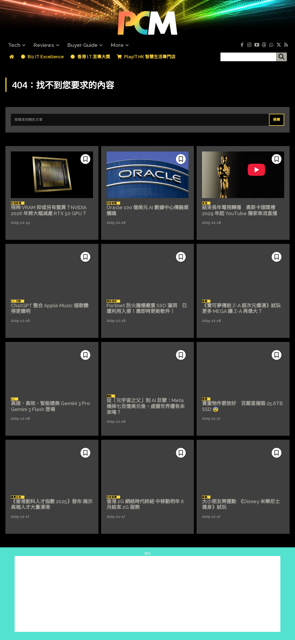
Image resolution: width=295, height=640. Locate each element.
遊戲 (204, 301)
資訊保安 (112, 301)
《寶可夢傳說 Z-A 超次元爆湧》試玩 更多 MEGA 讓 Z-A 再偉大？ (244, 308)
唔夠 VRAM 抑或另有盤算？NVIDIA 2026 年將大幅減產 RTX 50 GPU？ (49, 210)
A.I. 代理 (16, 301)
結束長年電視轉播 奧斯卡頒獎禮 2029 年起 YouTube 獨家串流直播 (239, 210)
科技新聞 (16, 203)
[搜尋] (281, 57)
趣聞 (204, 399)
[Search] (276, 120)
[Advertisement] (147, 594)
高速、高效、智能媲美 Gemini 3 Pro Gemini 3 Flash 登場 (53, 406)
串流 (204, 203)
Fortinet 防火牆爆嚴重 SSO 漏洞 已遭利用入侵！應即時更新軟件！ (147, 308)
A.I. (13, 399)
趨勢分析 (16, 497)
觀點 (109, 396)
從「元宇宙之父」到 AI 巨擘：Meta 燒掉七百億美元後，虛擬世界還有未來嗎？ (146, 406)
